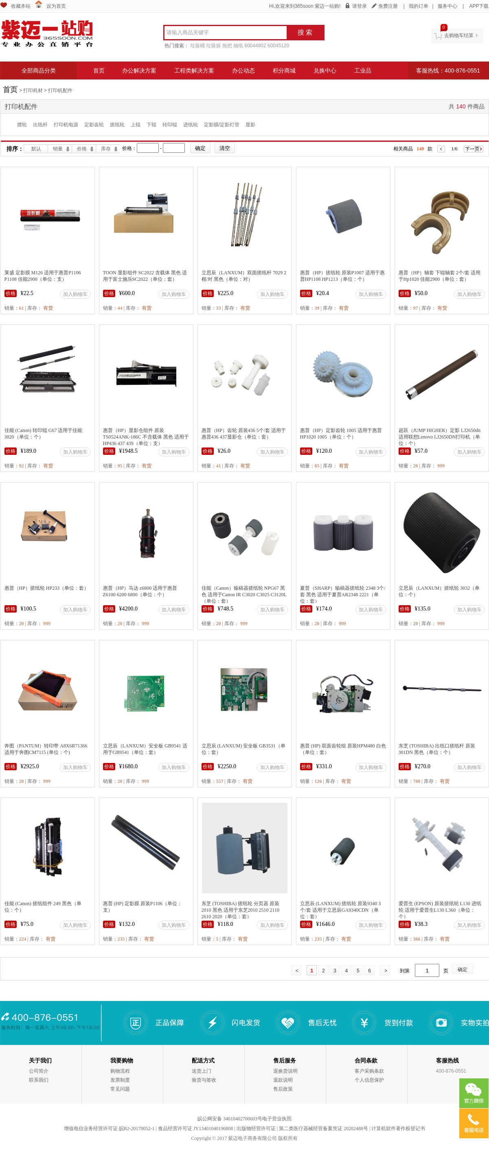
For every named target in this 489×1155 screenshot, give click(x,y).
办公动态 (243, 70)
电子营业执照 (277, 1119)
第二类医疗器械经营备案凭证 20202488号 (323, 1128)
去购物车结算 (459, 35)
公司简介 (38, 1071)
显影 (250, 125)
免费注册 (388, 6)
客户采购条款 (369, 1071)
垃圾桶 (197, 45)
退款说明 (283, 1080)
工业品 (362, 70)
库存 (106, 149)
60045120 (278, 45)
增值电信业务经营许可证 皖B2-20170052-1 (109, 1128)
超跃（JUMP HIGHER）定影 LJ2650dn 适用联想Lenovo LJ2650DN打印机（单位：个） (440, 437)
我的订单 (418, 6)
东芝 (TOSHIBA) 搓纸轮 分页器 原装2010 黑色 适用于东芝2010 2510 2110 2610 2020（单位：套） (241, 910)
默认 (36, 149)
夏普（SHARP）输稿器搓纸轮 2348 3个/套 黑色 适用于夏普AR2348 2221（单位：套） (343, 594)
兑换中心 (325, 70)
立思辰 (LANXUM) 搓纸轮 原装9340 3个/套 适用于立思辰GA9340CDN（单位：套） (340, 910)
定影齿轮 (94, 125)
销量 (58, 149)
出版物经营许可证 (256, 1128)
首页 (99, 70)
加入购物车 (75, 294)
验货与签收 (204, 1080)
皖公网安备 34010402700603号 (229, 1119)
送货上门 (201, 1071)
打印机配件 (60, 90)
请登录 (359, 6)
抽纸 (238, 45)
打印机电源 (66, 125)
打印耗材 (33, 90)
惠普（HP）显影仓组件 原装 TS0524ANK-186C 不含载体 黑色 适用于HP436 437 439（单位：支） (146, 437)
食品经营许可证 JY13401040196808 (195, 1128)
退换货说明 (285, 1071)
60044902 (255, 45)
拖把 (227, 45)
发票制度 (120, 1080)
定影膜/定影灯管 (221, 125)
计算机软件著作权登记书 (398, 1128)
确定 (462, 969)
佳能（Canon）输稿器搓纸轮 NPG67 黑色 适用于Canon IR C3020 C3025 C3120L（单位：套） (244, 594)
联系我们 (38, 1080)
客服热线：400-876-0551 (448, 70)
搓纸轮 (117, 125)
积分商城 (284, 70)
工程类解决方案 (194, 70)
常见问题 (120, 1089)
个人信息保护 (369, 1080)
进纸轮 (190, 125)
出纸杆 (40, 125)
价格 (82, 149)
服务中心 (447, 6)
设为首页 (56, 6)
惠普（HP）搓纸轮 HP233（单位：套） (46, 588)
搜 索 (305, 32)
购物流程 (120, 1071)
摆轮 (22, 125)
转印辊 (169, 125)
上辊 (135, 125)
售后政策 (283, 1089)
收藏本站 (21, 6)
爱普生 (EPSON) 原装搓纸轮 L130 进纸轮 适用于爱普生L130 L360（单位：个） (440, 910)
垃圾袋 (213, 45)
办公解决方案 (139, 70)
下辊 (151, 125)
